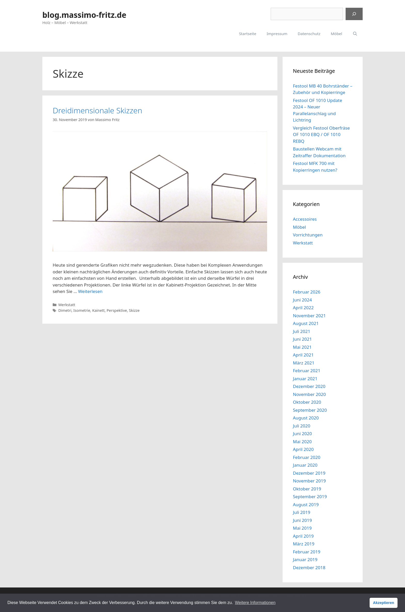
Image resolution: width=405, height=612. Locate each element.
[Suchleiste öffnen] (355, 33)
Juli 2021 (301, 331)
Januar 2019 (305, 559)
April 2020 (303, 449)
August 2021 (306, 323)
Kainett (98, 310)
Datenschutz (309, 33)
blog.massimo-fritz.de (84, 15)
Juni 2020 (302, 433)
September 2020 (310, 410)
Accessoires (305, 219)
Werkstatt (66, 304)
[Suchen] (354, 14)
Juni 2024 (302, 300)
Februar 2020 (306, 457)
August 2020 (306, 418)
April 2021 (303, 355)
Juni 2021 (302, 339)
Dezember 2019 (309, 473)
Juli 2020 (301, 426)
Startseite (247, 33)
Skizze (134, 310)
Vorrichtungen (308, 235)
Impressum (277, 33)
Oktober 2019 (307, 489)
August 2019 (306, 504)
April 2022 (303, 308)
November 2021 (309, 316)
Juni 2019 (302, 520)
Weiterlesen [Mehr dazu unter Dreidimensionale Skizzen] (90, 291)
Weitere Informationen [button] (255, 602)
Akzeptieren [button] (383, 603)
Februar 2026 (306, 292)
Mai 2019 (302, 528)
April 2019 (303, 536)
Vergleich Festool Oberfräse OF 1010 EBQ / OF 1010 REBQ (321, 134)
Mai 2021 (302, 347)
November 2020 (309, 394)
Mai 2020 (302, 441)
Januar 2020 (305, 465)
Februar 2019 (306, 552)
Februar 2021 (306, 370)
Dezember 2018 (309, 567)
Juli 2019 (301, 512)
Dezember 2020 (309, 386)
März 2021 (303, 363)
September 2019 (310, 496)
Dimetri (65, 310)
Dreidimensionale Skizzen (97, 110)
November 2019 (309, 481)
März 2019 (303, 544)
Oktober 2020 (307, 402)
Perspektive (117, 310)
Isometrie (81, 310)
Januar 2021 (305, 378)
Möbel (336, 33)
